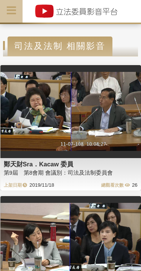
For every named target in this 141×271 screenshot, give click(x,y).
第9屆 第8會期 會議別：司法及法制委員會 (58, 172)
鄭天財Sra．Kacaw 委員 (38, 164)
